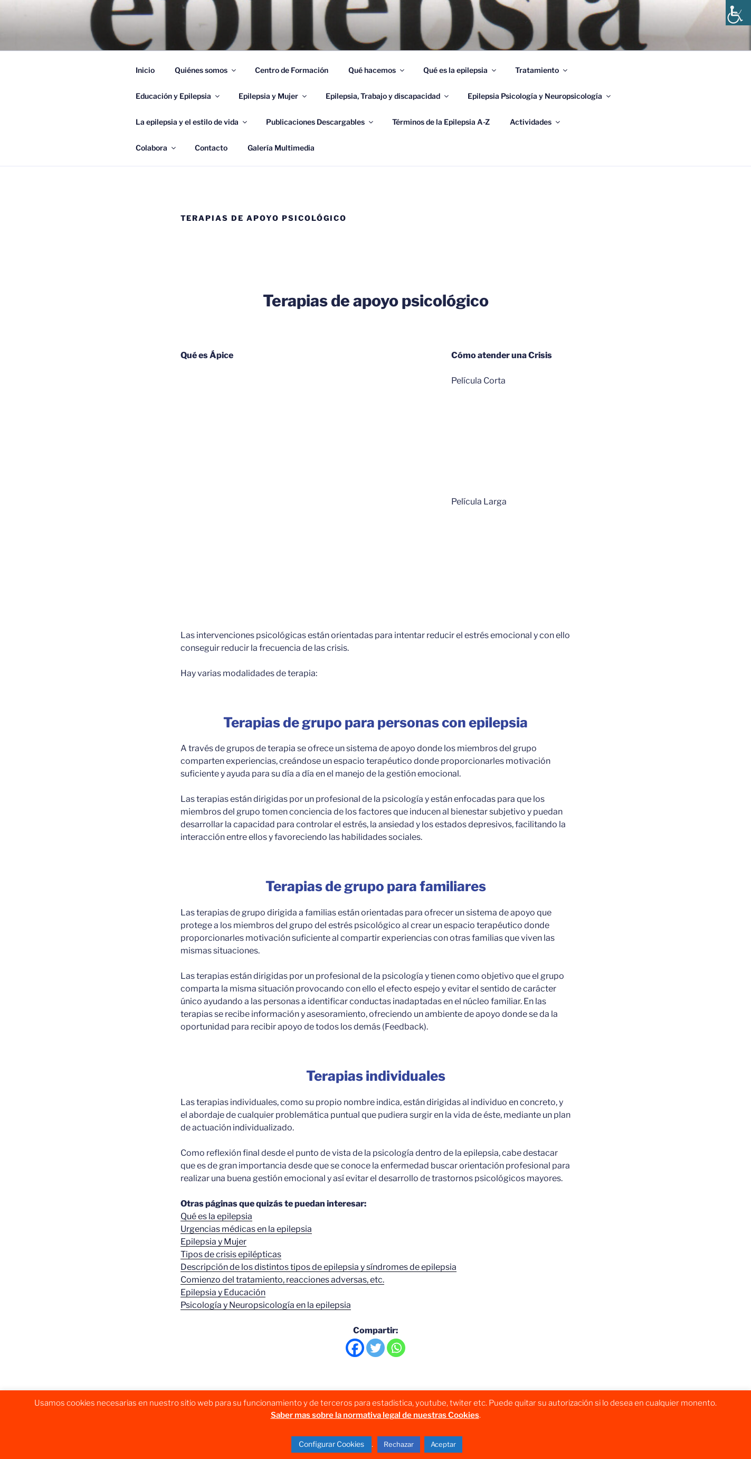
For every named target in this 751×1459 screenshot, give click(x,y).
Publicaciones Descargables (320, 121)
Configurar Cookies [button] (331, 1443)
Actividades (536, 121)
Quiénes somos (206, 70)
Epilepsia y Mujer (273, 95)
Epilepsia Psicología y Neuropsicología (540, 95)
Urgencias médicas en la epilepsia (246, 1229)
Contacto (211, 147)
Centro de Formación (291, 70)
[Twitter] (375, 1348)
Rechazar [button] (399, 1444)
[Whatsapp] (396, 1348)
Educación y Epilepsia (178, 95)
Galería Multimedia (281, 147)
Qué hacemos (377, 70)
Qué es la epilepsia (460, 70)
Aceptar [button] (443, 1444)
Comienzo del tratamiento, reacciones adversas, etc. (282, 1280)
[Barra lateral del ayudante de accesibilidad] (738, 12)
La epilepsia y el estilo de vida (192, 121)
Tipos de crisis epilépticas (230, 1254)
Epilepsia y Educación (222, 1292)
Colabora (156, 147)
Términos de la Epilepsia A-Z (441, 121)
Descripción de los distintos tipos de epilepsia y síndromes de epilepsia (318, 1267)
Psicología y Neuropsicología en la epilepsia (265, 1305)
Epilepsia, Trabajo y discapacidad (388, 95)
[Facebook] (355, 1348)
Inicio (145, 70)
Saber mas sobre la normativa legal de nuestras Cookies (375, 1415)
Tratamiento (542, 70)
